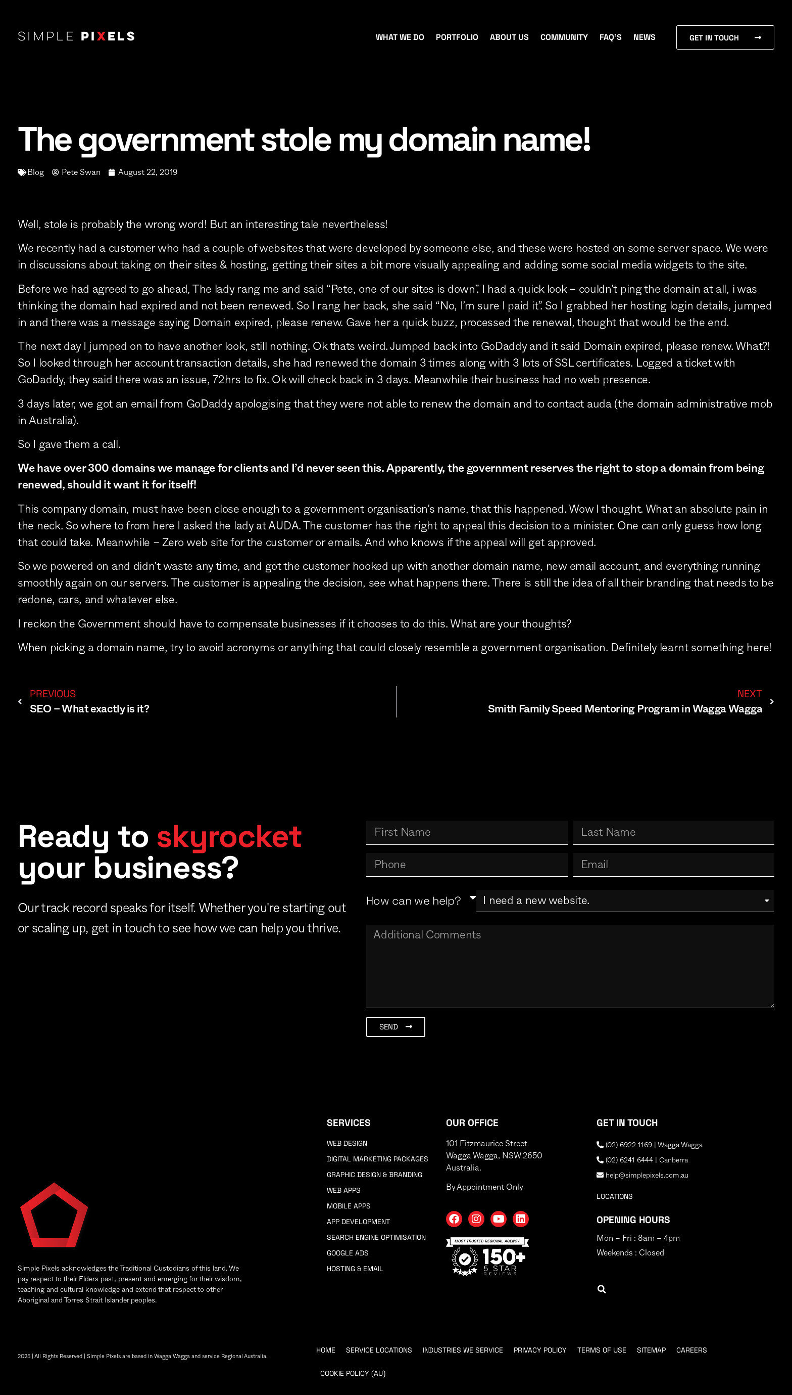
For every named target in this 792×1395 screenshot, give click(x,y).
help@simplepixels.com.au (642, 1175)
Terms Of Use (601, 1350)
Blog (35, 172)
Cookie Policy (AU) (352, 1373)
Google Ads (348, 1252)
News (644, 37)
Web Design (347, 1143)
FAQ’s (611, 37)
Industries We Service (463, 1350)
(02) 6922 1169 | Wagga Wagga (650, 1145)
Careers (691, 1350)
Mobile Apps (349, 1205)
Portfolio (457, 37)
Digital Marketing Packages (377, 1158)
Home (325, 1350)
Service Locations (379, 1350)
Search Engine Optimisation (376, 1237)
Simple (77, 37)
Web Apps (344, 1190)
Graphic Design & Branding (374, 1174)
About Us (509, 37)
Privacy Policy (540, 1350)
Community (564, 37)
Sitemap (651, 1350)
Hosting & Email (355, 1268)
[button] (601, 1289)
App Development (358, 1221)
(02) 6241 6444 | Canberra (642, 1160)
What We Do (400, 37)
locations (615, 1196)
